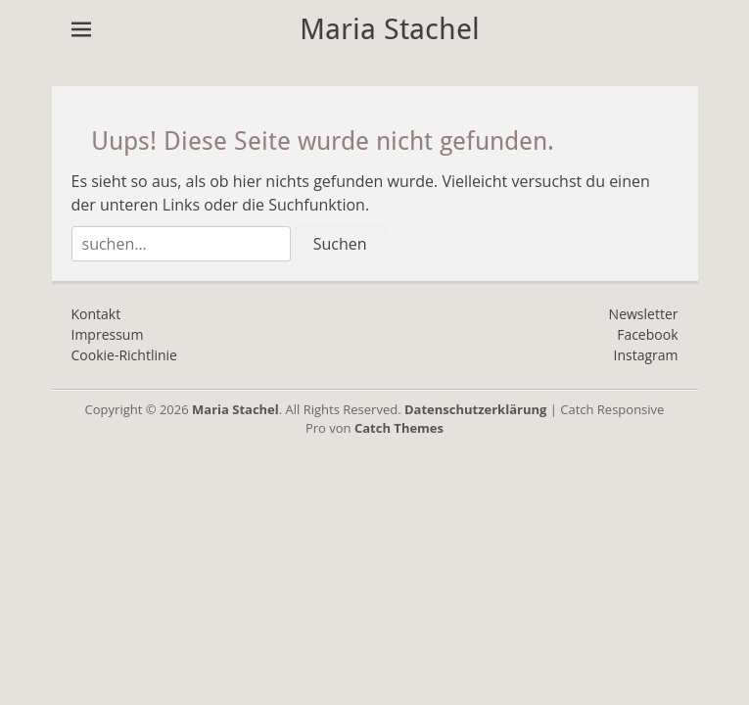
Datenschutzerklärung (475, 409)
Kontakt (96, 314)
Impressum (107, 334)
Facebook (647, 334)
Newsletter (644, 314)
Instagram (645, 355)
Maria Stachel (390, 29)
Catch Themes (399, 428)
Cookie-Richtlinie (124, 355)
